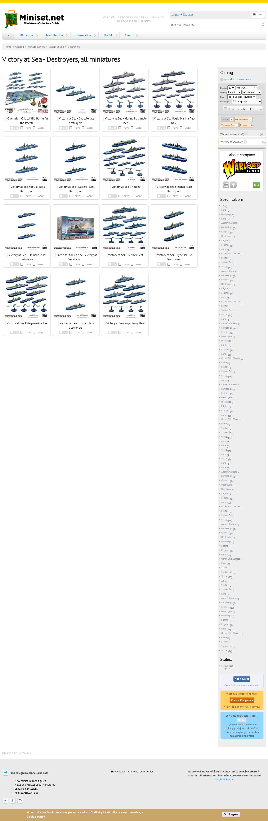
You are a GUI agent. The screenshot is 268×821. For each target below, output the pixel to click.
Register (188, 14)
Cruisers (225, 231)
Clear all (225, 119)
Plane (224, 362)
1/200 (224, 669)
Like (243, 720)
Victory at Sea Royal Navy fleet (125, 323)
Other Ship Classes (230, 253)
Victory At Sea (228, 125)
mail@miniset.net (224, 779)
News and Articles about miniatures (35, 784)
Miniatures (26, 35)
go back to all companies (237, 79)
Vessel (224, 266)
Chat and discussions (26, 788)
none (223, 209)
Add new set (242, 679)
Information (83, 35)
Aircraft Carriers (229, 222)
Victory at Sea (56, 47)
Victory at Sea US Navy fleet (125, 255)
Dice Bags (226, 214)
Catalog (19, 47)
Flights (224, 240)
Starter (224, 257)
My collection (54, 35)
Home (8, 47)
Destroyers (74, 47)
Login (175, 14)
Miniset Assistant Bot (26, 792)
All (222, 205)
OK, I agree (231, 814)
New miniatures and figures (30, 780)
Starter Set (226, 262)
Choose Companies (242, 700)
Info (256, 185)
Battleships (226, 227)
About (129, 35)
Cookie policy (36, 816)
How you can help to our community (132, 771)
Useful (108, 35)
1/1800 (224, 665)
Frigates (225, 244)
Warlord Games (36, 47)
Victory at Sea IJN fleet (126, 187)
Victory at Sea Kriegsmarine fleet (28, 323)
